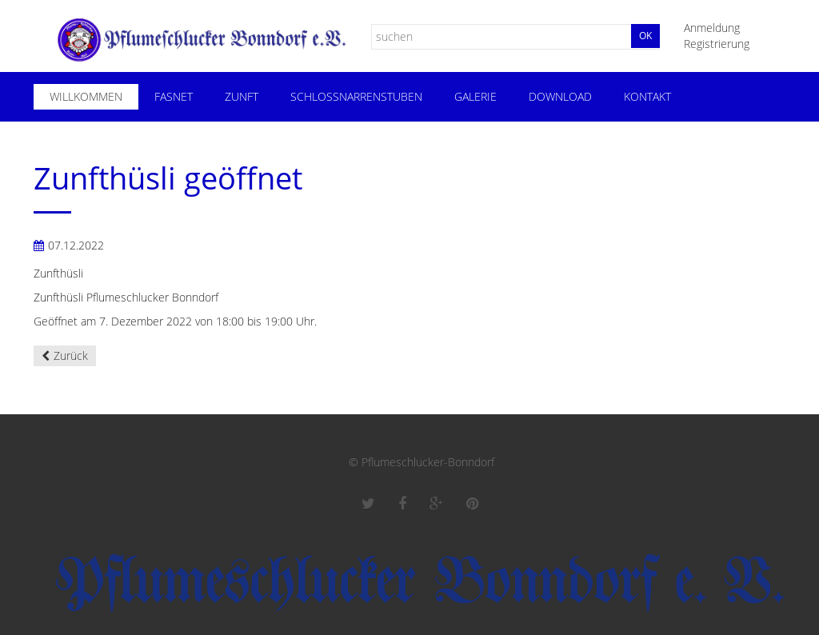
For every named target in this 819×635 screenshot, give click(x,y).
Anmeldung (712, 27)
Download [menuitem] (560, 96)
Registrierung (716, 43)
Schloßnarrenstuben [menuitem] (356, 96)
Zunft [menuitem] (241, 96)
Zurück (71, 355)
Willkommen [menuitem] (86, 96)
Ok (645, 35)
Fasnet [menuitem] (173, 96)
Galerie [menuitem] (475, 96)
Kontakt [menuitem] (647, 96)
